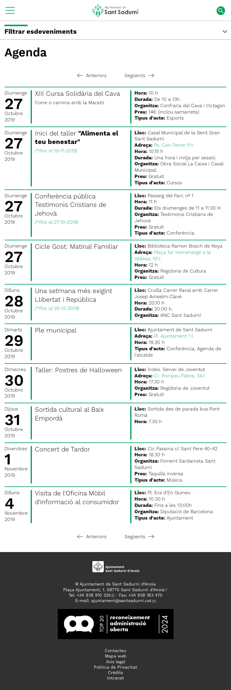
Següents (139, 75)
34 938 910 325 (95, 595)
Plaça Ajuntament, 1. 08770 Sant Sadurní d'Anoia (114, 590)
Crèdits (115, 673)
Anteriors (91, 75)
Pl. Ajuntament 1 (172, 336)
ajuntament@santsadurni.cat (121, 601)
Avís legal (115, 662)
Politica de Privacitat (115, 667)
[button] (10, 12)
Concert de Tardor (62, 449)
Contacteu (115, 651)
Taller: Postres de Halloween (78, 370)
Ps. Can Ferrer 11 (172, 145)
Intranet (115, 678)
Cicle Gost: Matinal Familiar (76, 247)
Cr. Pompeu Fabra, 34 (178, 376)
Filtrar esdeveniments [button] (116, 32)
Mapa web (115, 656)
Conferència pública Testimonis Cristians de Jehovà (70, 205)
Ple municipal (55, 330)
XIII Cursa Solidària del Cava (77, 94)
